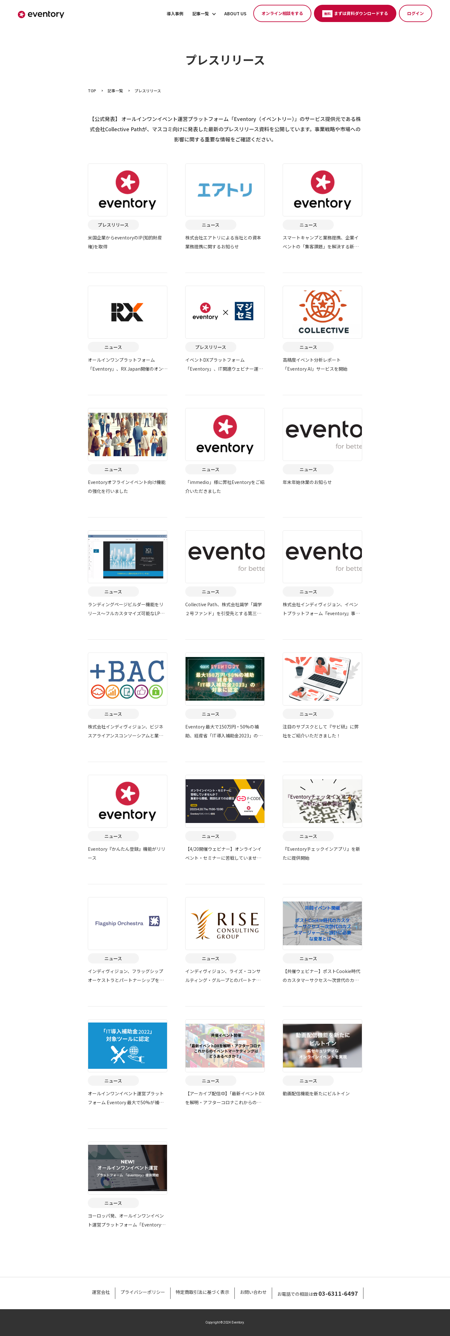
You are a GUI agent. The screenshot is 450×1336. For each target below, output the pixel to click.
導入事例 (175, 14)
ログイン (415, 13)
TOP (92, 90)
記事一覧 (200, 14)
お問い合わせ (253, 1292)
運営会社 (101, 1292)
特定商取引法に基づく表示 (202, 1292)
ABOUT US (235, 14)
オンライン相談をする (282, 13)
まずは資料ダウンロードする (355, 13)
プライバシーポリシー (142, 1292)
